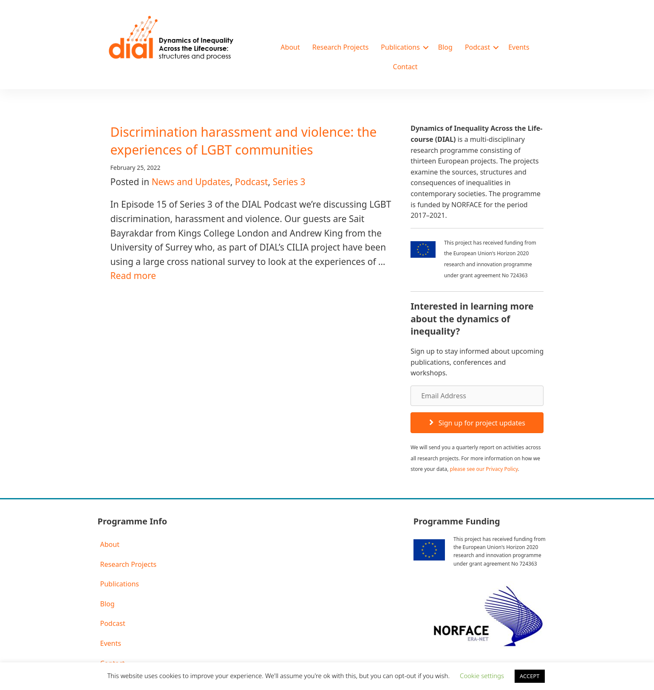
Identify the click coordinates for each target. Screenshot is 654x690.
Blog (445, 47)
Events (518, 47)
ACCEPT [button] (530, 676)
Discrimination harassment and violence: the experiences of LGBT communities (243, 140)
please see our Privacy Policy (484, 469)
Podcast (477, 47)
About (290, 47)
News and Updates (191, 182)
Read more (133, 276)
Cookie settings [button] (482, 675)
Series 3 (289, 182)
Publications (400, 47)
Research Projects (340, 47)
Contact (405, 66)
